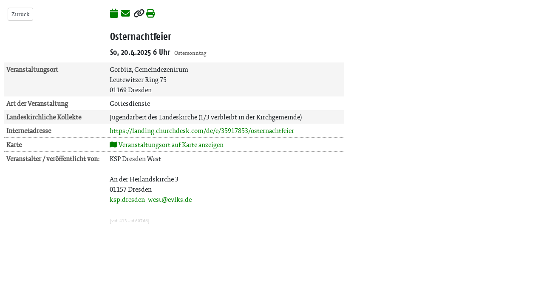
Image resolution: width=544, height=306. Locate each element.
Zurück (20, 14)
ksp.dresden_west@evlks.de (151, 199)
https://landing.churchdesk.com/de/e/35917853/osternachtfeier (202, 130)
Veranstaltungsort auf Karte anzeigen (167, 144)
